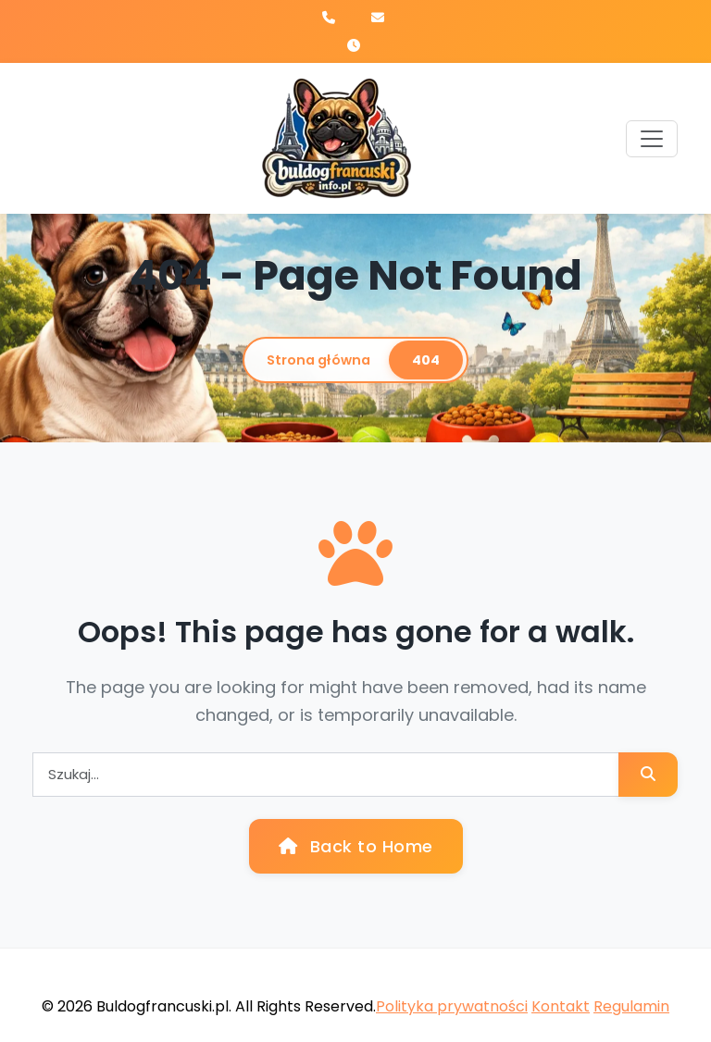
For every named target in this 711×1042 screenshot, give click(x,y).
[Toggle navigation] (652, 138)
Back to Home (356, 846)
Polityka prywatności (452, 1006)
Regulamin (631, 1006)
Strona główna (318, 360)
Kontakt (560, 1006)
